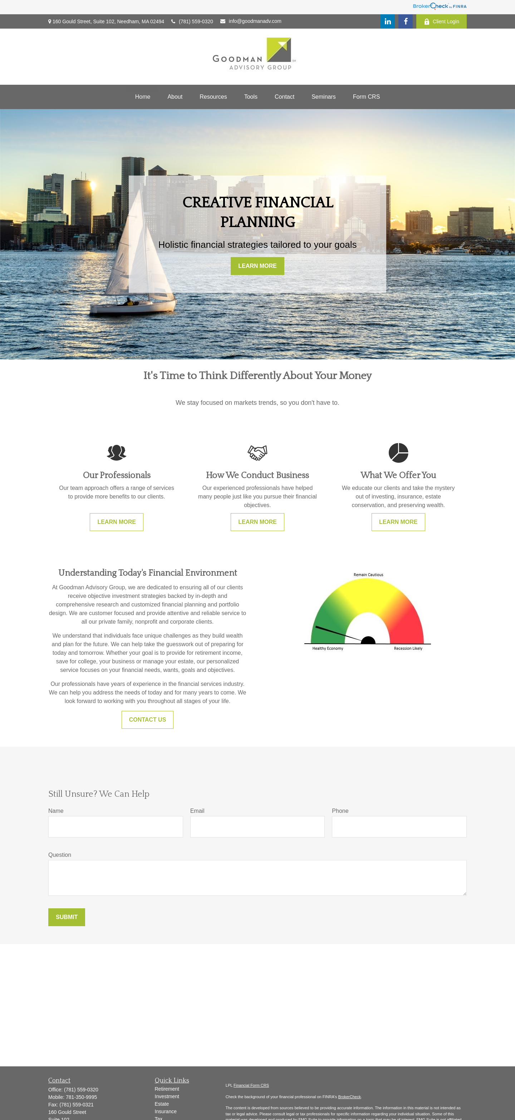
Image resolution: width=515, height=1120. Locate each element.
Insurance (166, 1111)
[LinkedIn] (388, 21)
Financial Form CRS (251, 1085)
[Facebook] (405, 21)
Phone (340, 811)
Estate (162, 1104)
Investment (167, 1096)
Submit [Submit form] (67, 917)
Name (56, 811)
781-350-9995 (81, 1097)
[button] (143, 97)
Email (197, 811)
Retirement (167, 1089)
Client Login (441, 22)
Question (59, 855)
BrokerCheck (349, 1097)
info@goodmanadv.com (250, 21)
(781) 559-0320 (192, 21)
